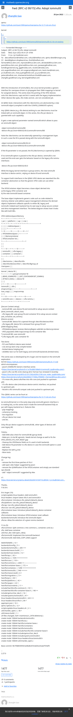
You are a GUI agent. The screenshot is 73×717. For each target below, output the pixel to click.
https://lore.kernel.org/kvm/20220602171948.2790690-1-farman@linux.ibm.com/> (33, 377)
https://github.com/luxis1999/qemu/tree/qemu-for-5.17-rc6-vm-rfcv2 (28, 25)
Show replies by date (63, 664)
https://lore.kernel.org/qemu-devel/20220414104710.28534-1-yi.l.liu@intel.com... (33, 480)
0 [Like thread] (58, 657)
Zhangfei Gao (15, 15)
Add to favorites (9, 686)
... (3, 34)
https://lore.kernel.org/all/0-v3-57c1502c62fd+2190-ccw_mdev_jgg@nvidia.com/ (33, 374)
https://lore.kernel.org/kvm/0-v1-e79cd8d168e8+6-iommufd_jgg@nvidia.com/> (33, 369)
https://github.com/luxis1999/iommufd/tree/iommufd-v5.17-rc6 (32, 362)
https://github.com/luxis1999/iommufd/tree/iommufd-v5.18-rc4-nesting (35, 42)
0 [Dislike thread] (63, 657)
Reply (4, 660)
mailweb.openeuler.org (17, 2)
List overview (6, 675)
